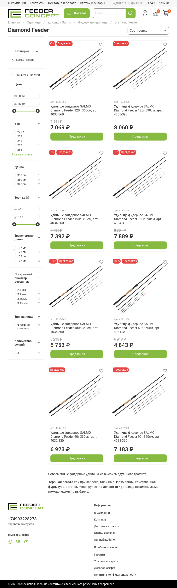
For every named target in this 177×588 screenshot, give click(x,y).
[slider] (14, 111)
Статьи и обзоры (92, 3)
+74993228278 (158, 3)
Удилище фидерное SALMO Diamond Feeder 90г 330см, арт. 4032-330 (73, 436)
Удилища (34, 22)
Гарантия (100, 554)
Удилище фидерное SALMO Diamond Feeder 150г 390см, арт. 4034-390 (138, 219)
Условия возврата (106, 561)
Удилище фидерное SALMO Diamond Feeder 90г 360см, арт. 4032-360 (137, 436)
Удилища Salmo (59, 22)
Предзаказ (77, 136)
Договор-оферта (105, 568)
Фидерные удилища (93, 22)
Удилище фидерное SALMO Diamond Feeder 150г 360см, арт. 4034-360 (74, 219)
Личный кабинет (105, 539)
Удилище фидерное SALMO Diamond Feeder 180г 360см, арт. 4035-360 (74, 328)
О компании (17, 3)
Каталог (76, 13)
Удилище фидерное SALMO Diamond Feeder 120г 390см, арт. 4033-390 (138, 110)
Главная (14, 22)
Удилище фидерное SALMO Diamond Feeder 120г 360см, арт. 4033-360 (74, 110)
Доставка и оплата (62, 3)
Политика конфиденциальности (115, 574)
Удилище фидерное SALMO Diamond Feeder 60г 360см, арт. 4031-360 (137, 328)
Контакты (37, 3)
